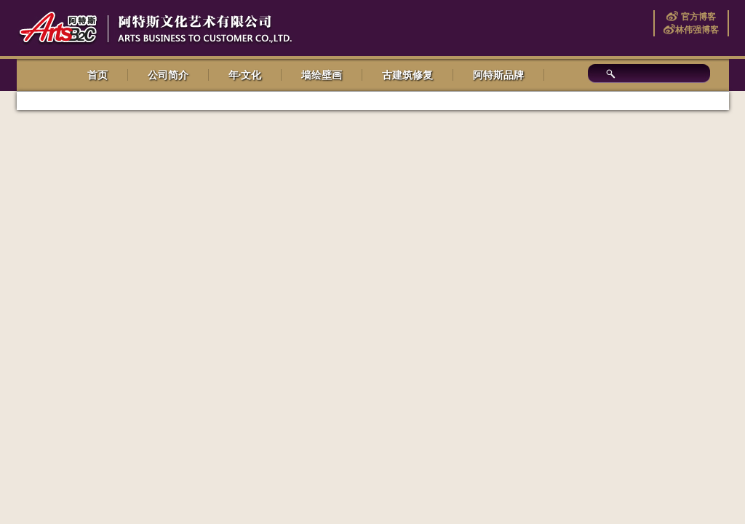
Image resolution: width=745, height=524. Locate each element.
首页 (97, 75)
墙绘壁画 (321, 75)
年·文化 (245, 75)
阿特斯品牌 (498, 75)
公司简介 (168, 75)
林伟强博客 (697, 30)
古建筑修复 (407, 75)
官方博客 (696, 17)
